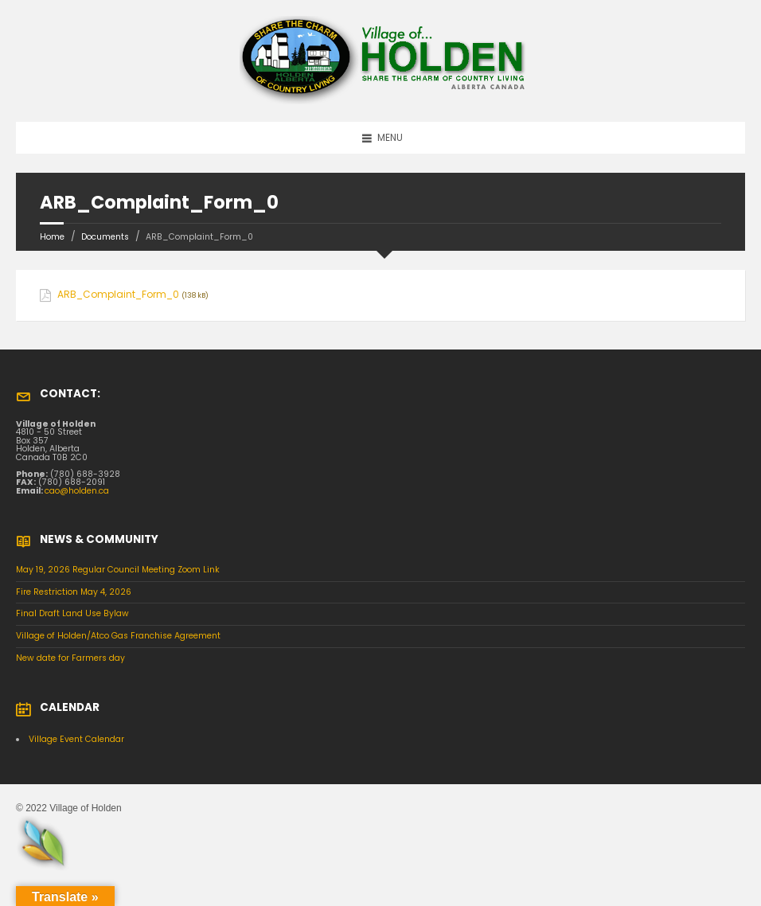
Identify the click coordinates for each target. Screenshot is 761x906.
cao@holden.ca (77, 491)
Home (52, 237)
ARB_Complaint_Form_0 (118, 294)
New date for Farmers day (70, 658)
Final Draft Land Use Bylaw (72, 613)
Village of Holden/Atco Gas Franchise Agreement (118, 636)
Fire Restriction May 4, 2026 (73, 592)
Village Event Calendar (76, 739)
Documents (105, 237)
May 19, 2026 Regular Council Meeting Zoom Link (118, 570)
